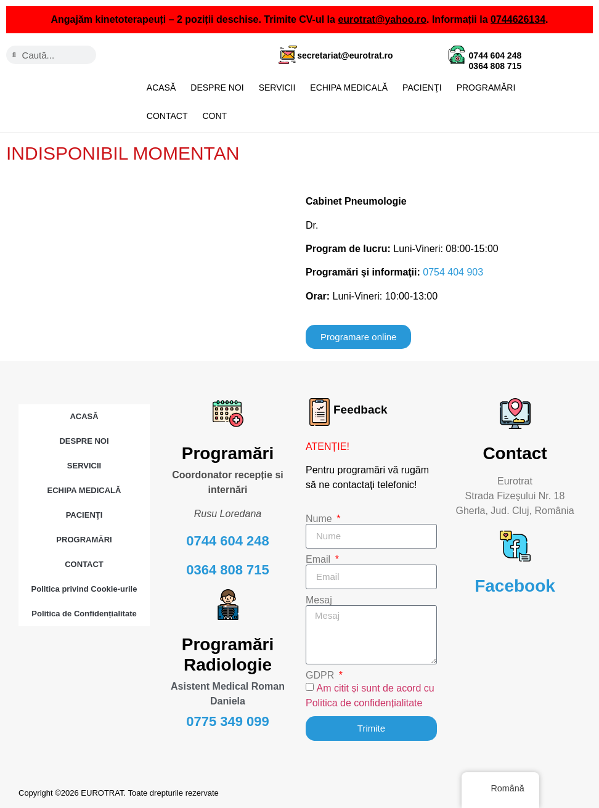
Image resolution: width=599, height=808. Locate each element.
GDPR (321, 675)
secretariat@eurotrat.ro (345, 55)
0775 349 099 (227, 720)
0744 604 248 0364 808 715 (495, 61)
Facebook (515, 585)
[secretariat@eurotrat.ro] (288, 55)
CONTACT (167, 116)
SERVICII (277, 87)
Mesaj (319, 600)
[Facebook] (515, 545)
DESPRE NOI (216, 87)
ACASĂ (161, 87)
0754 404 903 (453, 271)
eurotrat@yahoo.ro (382, 19)
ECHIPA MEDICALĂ (349, 87)
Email (319, 559)
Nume (320, 518)
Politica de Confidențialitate (83, 613)
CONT (214, 116)
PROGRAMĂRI (486, 87)
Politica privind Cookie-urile (84, 588)
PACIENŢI (422, 87)
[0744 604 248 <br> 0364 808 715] (456, 55)
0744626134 (518, 19)
